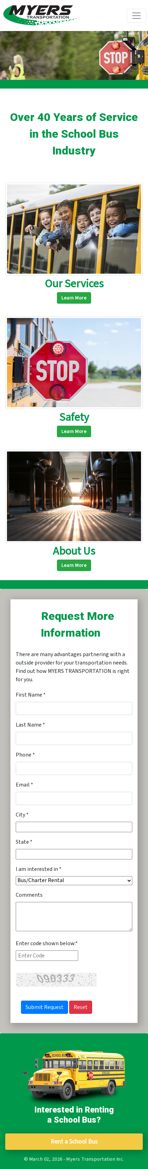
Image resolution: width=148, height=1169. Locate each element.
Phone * (25, 755)
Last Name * (30, 725)
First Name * (31, 695)
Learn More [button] (74, 298)
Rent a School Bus (74, 1141)
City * (22, 815)
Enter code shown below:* (47, 943)
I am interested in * (38, 869)
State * (24, 842)
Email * (24, 785)
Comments (29, 895)
